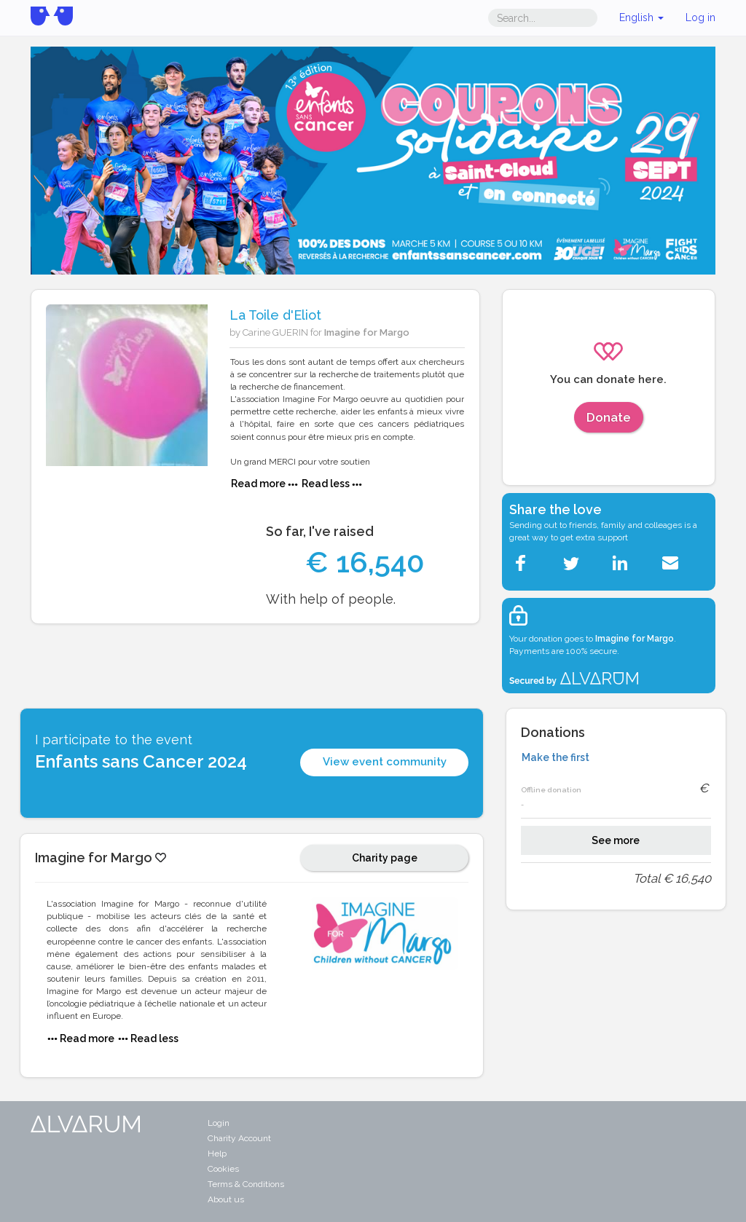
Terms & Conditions (246, 1184)
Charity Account (239, 1138)
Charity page (384, 858)
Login (218, 1123)
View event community (385, 761)
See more (616, 840)
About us (226, 1199)
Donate (608, 417)
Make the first (555, 757)
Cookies (223, 1169)
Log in (700, 17)
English (641, 17)
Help (217, 1153)
